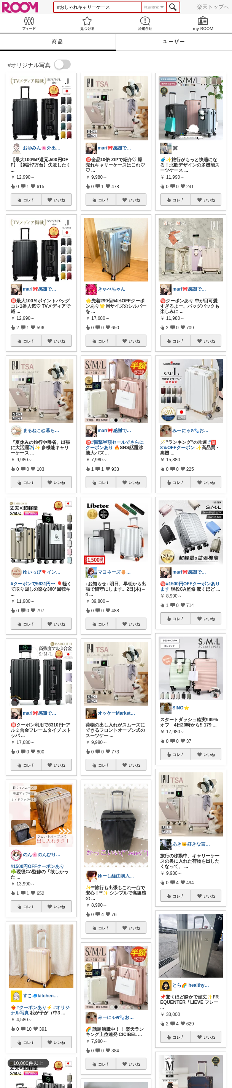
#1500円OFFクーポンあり (37, 866)
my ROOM (203, 23)
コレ (29, 200)
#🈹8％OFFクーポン (188, 445)
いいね (59, 200)
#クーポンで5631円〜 (33, 583)
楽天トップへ (213, 7)
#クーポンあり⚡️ (34, 1007)
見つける (87, 23)
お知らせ (145, 23)
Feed (29, 23)
